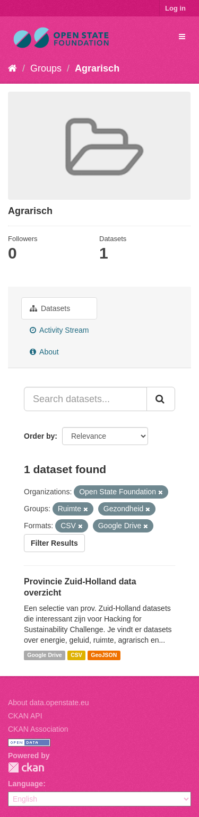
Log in (175, 8)
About (44, 352)
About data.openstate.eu (48, 702)
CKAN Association (38, 729)
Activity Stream (59, 330)
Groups (46, 68)
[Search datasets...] (85, 399)
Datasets (50, 308)
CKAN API (25, 716)
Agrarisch (97, 68)
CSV (76, 655)
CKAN (26, 767)
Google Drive (44, 655)
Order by (39, 436)
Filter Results (54, 543)
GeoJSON (104, 655)
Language (25, 783)
